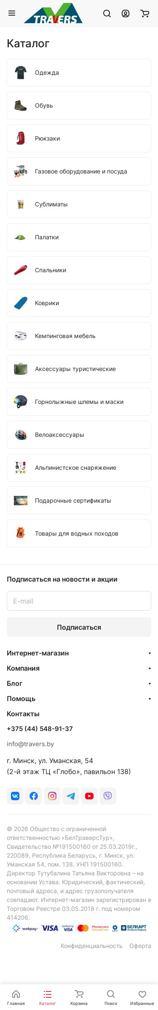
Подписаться (79, 627)
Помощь (21, 698)
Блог (14, 683)
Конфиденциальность (92, 945)
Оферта (140, 945)
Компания (23, 668)
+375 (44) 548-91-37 (40, 729)
